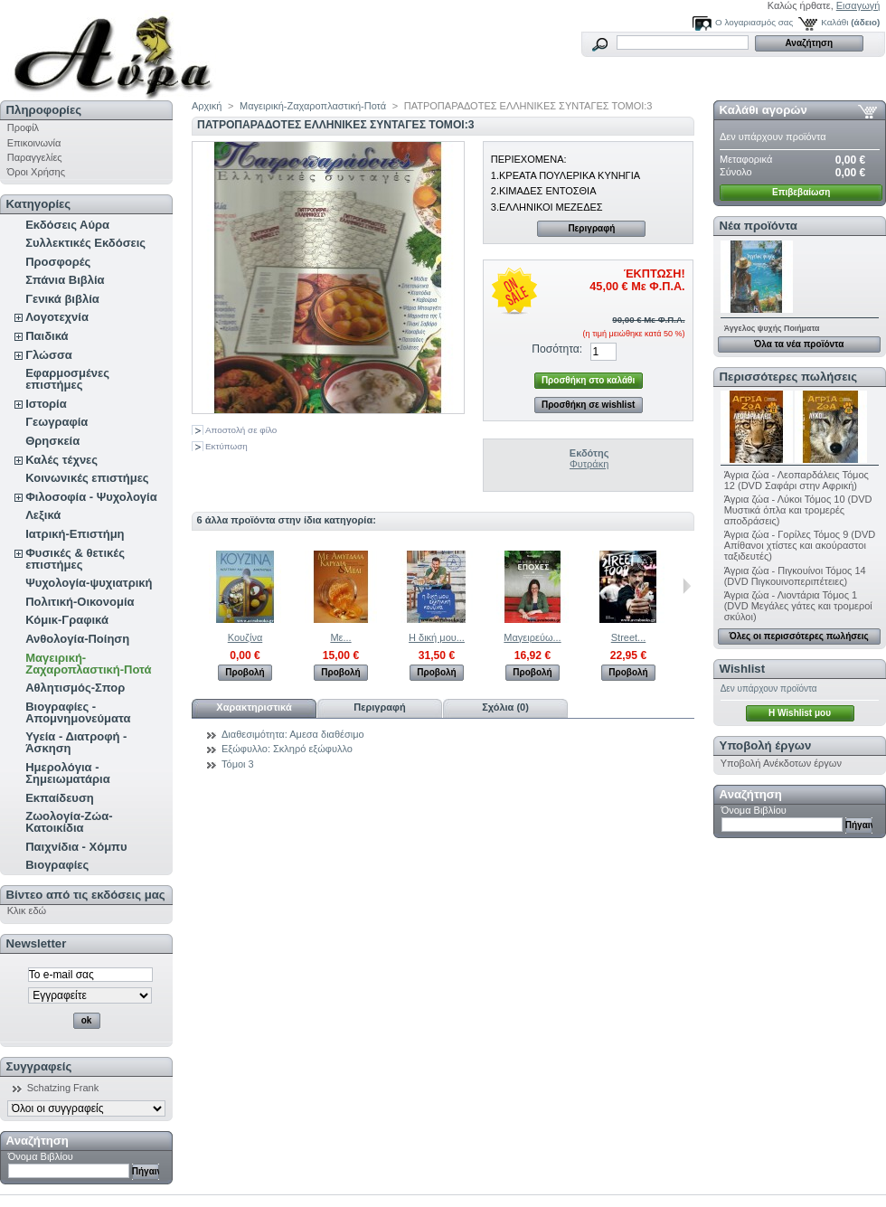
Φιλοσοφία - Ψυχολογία (90, 497)
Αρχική (207, 105)
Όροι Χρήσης (36, 171)
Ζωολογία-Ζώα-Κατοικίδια (68, 822)
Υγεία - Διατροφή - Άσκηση (76, 742)
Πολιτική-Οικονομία (79, 601)
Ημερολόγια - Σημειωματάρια (67, 773)
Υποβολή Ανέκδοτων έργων (781, 763)
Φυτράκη (589, 463)
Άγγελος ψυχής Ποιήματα (772, 328)
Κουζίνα (245, 637)
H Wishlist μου (799, 713)
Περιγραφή (591, 228)
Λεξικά (43, 515)
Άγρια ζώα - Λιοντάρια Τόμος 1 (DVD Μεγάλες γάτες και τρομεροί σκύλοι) (798, 605)
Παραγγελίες (34, 157)
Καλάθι (834, 22)
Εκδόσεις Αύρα (67, 224)
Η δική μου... (437, 637)
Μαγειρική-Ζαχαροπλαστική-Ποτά (88, 663)
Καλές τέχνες (61, 460)
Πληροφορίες (44, 110)
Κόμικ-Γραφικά (66, 620)
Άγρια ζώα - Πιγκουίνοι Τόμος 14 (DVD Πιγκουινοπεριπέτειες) (795, 576)
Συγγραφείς (39, 1066)
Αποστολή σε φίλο (241, 430)
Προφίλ (23, 127)
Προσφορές (57, 262)
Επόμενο (687, 586)
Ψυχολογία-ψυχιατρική (88, 582)
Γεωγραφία (56, 422)
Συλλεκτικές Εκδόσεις (85, 243)
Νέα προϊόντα (758, 225)
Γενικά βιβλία (62, 299)
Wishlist (742, 668)
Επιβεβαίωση (801, 192)
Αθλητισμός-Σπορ (75, 687)
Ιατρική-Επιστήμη (74, 534)
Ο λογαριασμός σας (754, 22)
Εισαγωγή (858, 5)
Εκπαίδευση (59, 798)
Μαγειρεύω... (532, 637)
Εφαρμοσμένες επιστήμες (67, 378)
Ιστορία (46, 403)
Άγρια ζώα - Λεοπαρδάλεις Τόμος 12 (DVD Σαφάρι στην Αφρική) (796, 480)
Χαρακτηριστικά (253, 707)
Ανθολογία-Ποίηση (77, 639)
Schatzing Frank (63, 1087)
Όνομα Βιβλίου (40, 1156)
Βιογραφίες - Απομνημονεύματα (77, 712)
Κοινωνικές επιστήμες (86, 478)
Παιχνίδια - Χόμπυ (76, 846)
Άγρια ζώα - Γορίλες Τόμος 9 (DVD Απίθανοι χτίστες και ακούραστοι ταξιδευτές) (800, 545)
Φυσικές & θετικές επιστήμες (75, 558)
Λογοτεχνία (57, 317)
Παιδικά (46, 336)
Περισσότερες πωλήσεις (788, 376)
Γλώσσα (48, 355)
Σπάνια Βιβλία (64, 280)
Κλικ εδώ (26, 910)
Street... (628, 637)
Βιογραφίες (57, 865)
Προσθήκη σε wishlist (588, 405)
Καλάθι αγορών (763, 110)
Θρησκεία (52, 441)
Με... (340, 637)
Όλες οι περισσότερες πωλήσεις (799, 636)
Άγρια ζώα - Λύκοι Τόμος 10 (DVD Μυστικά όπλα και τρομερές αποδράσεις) (798, 510)
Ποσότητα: (557, 349)
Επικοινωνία (34, 142)
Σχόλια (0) (505, 707)
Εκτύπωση (226, 446)
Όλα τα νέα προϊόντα (799, 344)
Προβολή (244, 672)
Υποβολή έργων (766, 745)
